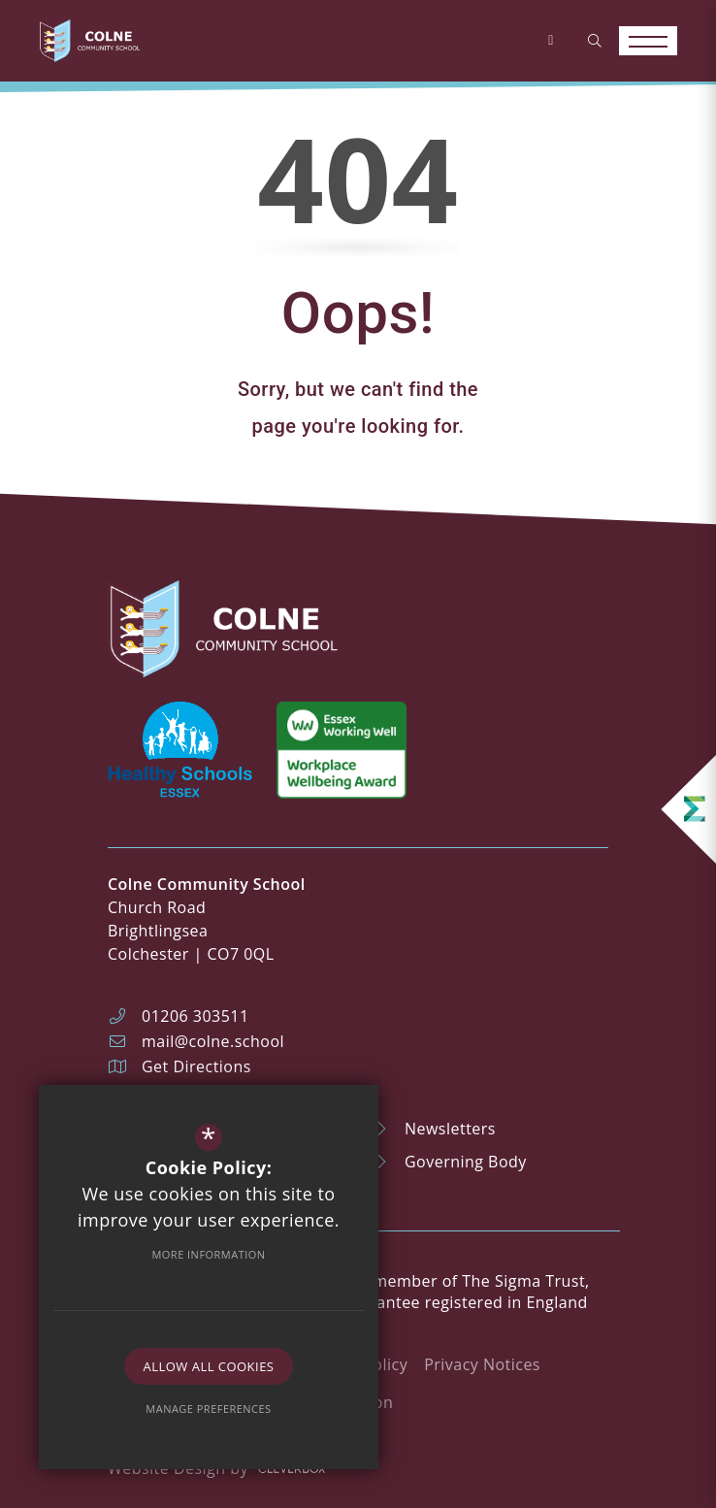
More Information (208, 1254)
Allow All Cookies (209, 1366)
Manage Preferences (208, 1408)
